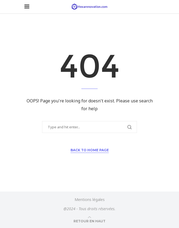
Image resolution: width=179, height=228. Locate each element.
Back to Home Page (90, 150)
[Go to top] (89, 220)
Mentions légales (90, 199)
